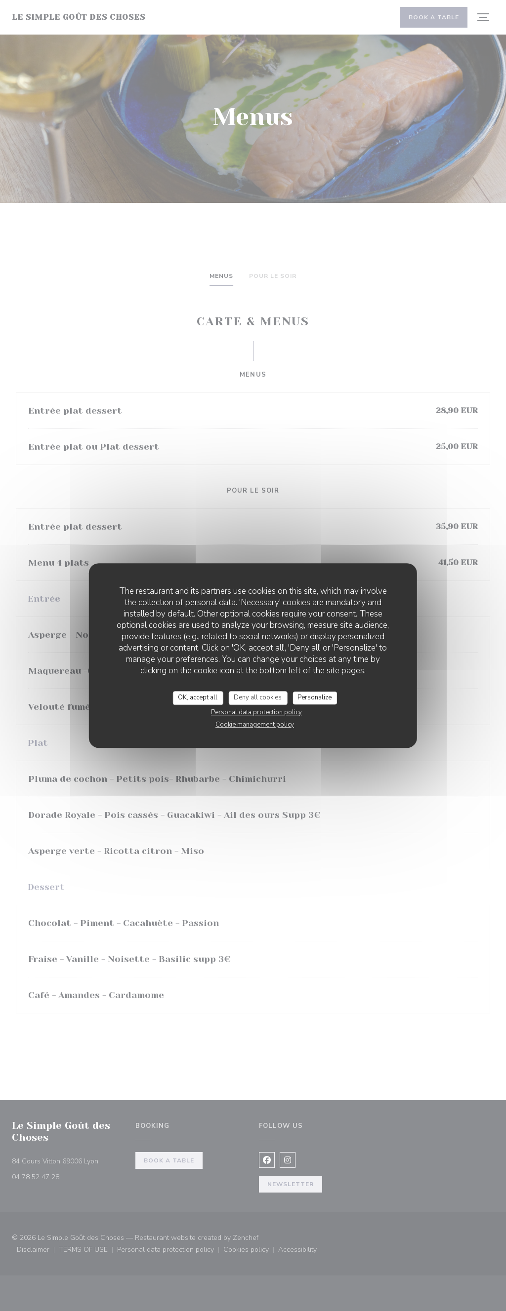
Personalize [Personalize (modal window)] (314, 697)
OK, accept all (197, 697)
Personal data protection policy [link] (256, 712)
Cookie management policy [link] (254, 724)
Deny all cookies (258, 697)
